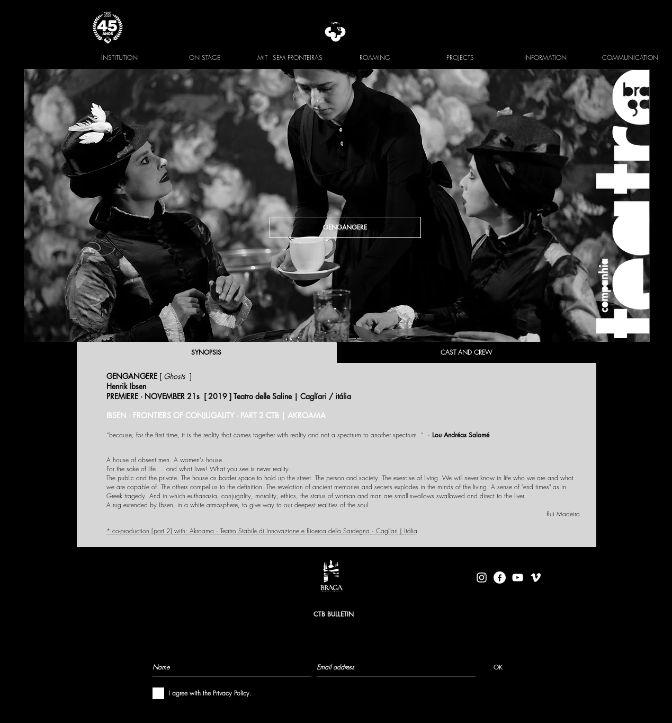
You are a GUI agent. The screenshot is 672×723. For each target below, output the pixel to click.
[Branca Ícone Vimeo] (535, 577)
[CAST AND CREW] (466, 352)
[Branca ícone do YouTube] (517, 577)
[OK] (498, 666)
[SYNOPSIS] (206, 352)
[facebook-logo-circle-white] (499, 577)
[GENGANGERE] (345, 227)
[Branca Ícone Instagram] (481, 577)
